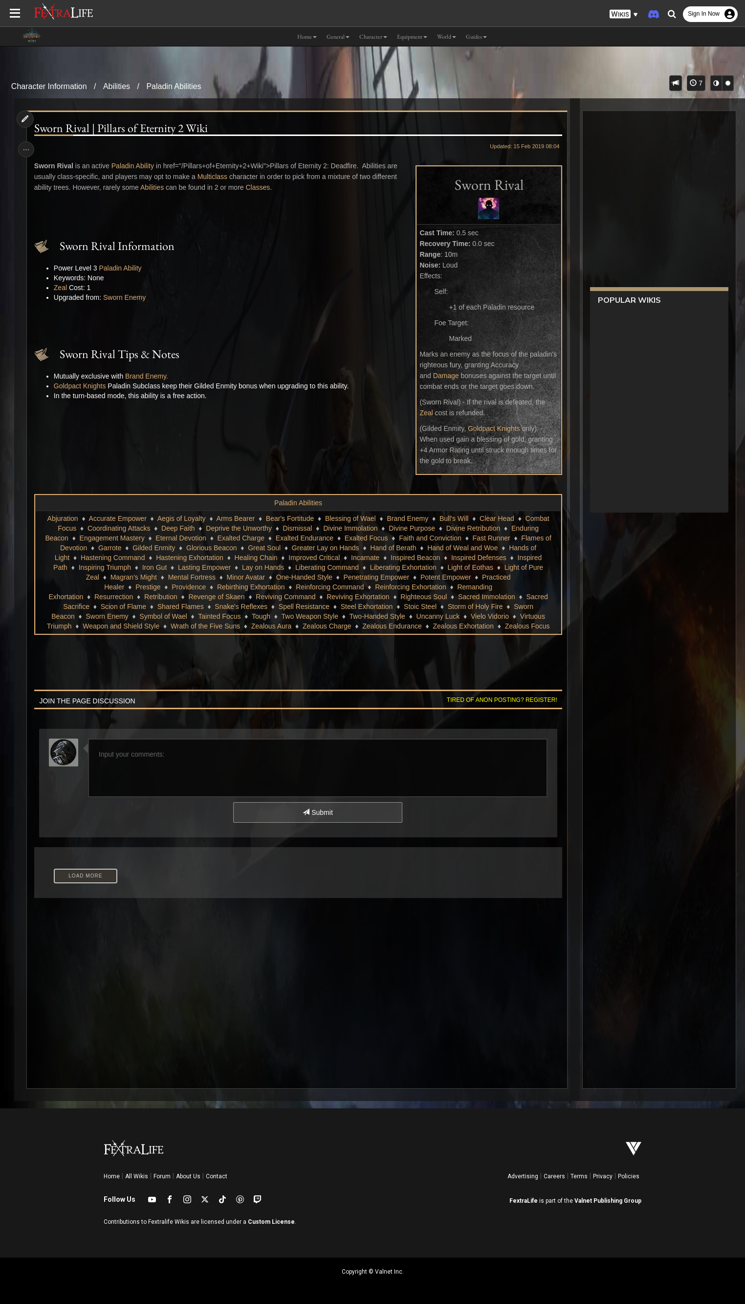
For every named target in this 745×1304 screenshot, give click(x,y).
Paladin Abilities (173, 86)
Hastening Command (112, 558)
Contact (216, 1176)
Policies (628, 1176)
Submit (317, 812)
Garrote (109, 548)
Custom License (271, 1221)
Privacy (603, 1176)
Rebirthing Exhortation (251, 587)
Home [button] (307, 37)
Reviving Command (285, 597)
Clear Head (496, 518)
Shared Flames (180, 606)
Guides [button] (476, 37)
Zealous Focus (526, 626)
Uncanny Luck (438, 616)
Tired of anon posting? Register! (499, 700)
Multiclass (214, 176)
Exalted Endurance (304, 538)
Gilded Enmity (153, 548)
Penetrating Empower (376, 577)
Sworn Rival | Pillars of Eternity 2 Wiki (123, 128)
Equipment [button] (412, 37)
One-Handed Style (304, 577)
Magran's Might (133, 577)
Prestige (147, 587)
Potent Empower (445, 577)
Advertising (522, 1176)
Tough (260, 616)
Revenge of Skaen (216, 597)
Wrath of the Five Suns (205, 626)
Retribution (160, 597)
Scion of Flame (123, 606)
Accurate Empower (117, 518)
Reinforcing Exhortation (410, 587)
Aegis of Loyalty (181, 518)
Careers (554, 1176)
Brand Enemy (407, 518)
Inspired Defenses (478, 558)
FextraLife (523, 1200)
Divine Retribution (473, 528)
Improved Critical (314, 558)
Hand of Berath (393, 548)
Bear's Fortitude (289, 518)
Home (112, 1176)
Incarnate (365, 558)
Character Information (49, 86)
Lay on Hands (262, 567)
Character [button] (373, 37)
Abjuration (62, 518)
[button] (624, 14)
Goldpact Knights (491, 428)
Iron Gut (154, 567)
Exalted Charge (240, 538)
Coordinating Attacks (118, 528)
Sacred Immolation (486, 597)
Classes (260, 187)
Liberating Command (326, 567)
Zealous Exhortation (463, 626)
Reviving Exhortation (358, 597)
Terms (579, 1176)
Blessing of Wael (350, 518)
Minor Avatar (245, 577)
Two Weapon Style (309, 616)
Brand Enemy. (148, 376)
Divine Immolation (350, 528)
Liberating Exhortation (403, 567)
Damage (443, 376)
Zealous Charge (326, 626)
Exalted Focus (366, 538)
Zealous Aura (271, 626)
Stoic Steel (420, 606)
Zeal (423, 413)
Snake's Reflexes (241, 606)
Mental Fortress (191, 577)
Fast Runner (491, 538)
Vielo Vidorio (489, 616)
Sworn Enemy (126, 297)
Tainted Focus (219, 616)
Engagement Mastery (111, 538)
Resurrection (113, 597)
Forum (162, 1176)
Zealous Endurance (391, 626)
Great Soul (264, 548)
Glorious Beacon (211, 548)
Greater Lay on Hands (325, 548)
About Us (188, 1176)
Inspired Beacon (414, 558)
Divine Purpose (412, 528)
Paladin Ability (134, 166)
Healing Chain (255, 558)
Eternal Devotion (180, 538)
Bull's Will (453, 518)
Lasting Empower (203, 567)
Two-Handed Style (377, 616)
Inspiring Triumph (104, 567)
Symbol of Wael (163, 616)
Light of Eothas (470, 567)
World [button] (446, 37)
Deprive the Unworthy (239, 528)
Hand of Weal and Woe (462, 548)
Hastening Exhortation (189, 558)
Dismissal (297, 528)
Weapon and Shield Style (121, 626)
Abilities (116, 86)
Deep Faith (177, 528)
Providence (189, 587)
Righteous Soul (423, 597)
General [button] (338, 37)
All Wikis (136, 1176)
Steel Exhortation (366, 606)
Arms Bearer (235, 518)
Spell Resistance (303, 606)
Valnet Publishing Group (607, 1200)
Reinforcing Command (330, 587)
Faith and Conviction (430, 538)
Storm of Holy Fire (475, 606)
